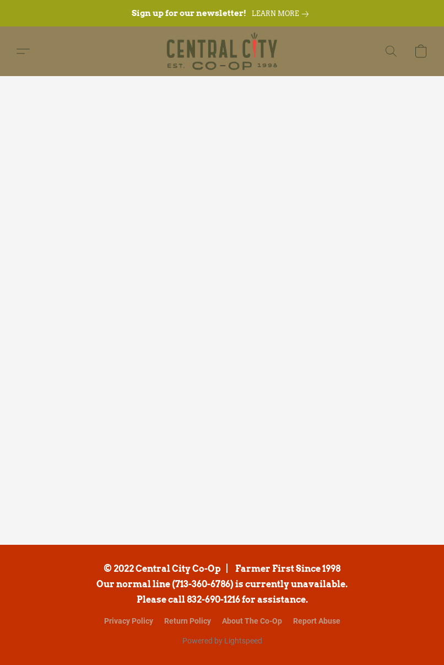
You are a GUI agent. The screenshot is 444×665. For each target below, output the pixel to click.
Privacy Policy (128, 620)
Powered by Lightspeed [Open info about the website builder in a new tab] (222, 640)
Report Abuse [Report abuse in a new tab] (316, 620)
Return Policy (187, 620)
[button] (222, 51)
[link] (282, 13)
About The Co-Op (252, 620)
